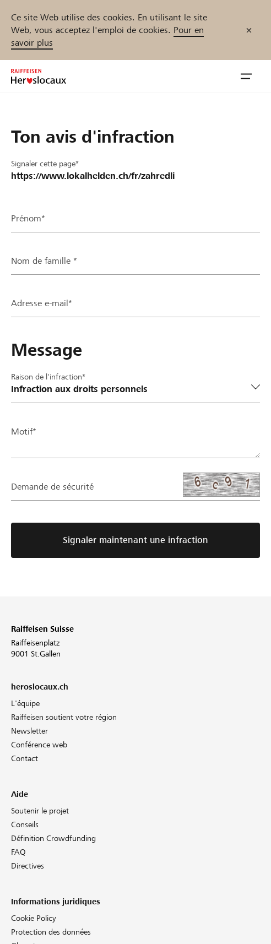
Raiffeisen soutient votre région (64, 717)
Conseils (25, 824)
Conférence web (39, 744)
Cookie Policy (33, 918)
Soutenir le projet (40, 810)
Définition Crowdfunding (53, 838)
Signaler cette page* (45, 163)
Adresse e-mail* (41, 303)
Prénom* (28, 218)
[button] (246, 76)
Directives (27, 865)
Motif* (23, 431)
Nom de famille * (44, 261)
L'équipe (25, 703)
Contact (24, 758)
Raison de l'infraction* (48, 376)
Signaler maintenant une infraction (135, 540)
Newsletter (29, 730)
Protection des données (51, 931)
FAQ (18, 852)
